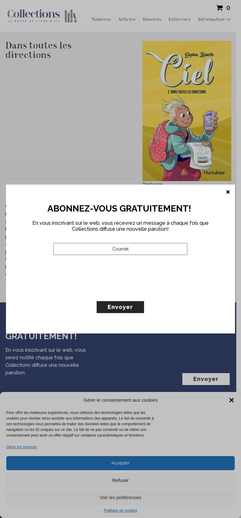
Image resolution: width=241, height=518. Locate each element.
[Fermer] (228, 192)
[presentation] (101, 291)
